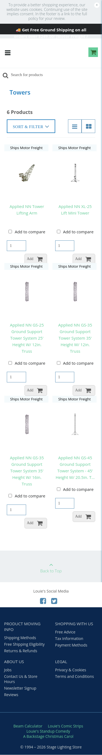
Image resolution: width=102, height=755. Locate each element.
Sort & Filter (31, 126)
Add (35, 259)
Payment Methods (71, 645)
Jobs (7, 669)
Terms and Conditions (74, 676)
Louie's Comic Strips (65, 726)
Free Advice (65, 632)
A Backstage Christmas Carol (48, 736)
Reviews (11, 694)
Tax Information (69, 638)
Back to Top (51, 566)
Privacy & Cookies (70, 669)
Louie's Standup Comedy (48, 731)
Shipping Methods (20, 637)
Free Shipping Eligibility (24, 644)
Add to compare (30, 231)
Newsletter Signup (20, 688)
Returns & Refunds (20, 650)
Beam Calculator (27, 726)
